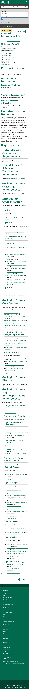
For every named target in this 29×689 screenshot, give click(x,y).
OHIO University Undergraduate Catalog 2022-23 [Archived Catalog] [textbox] (14, 6)
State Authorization (7, 666)
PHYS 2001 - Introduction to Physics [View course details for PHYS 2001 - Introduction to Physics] (15, 474)
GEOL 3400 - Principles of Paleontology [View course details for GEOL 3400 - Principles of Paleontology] (14, 344)
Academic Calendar (7, 612)
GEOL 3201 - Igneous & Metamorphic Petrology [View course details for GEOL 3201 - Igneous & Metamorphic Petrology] (15, 316)
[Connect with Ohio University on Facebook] (4, 676)
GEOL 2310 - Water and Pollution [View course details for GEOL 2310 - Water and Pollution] (14, 279)
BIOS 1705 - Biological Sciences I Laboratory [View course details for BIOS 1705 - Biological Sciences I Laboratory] (17, 548)
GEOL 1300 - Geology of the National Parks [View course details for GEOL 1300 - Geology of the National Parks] (17, 247)
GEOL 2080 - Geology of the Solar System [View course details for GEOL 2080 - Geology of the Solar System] (17, 261)
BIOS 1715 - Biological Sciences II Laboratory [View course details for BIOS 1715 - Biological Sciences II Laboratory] (17, 557)
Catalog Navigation (7, 26)
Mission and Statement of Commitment (18, 663)
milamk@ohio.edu (5, 64)
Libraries (5, 616)
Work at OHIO (6, 619)
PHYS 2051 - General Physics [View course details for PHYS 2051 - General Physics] (14, 490)
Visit (4, 602)
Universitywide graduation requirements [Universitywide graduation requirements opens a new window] (11, 161)
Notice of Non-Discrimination (9, 665)
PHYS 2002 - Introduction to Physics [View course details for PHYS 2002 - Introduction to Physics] (15, 478)
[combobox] (14, 7)
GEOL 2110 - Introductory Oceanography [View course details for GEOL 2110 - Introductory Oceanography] (16, 265)
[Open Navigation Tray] (26, 2)
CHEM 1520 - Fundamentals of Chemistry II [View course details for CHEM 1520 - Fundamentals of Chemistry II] (17, 453)
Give (4, 595)
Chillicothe (5, 629)
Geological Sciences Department (9, 48)
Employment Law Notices (14, 661)
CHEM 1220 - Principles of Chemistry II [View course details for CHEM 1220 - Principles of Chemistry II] (16, 435)
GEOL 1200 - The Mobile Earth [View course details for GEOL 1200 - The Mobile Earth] (14, 244)
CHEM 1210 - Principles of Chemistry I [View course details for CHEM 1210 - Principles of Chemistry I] (15, 432)
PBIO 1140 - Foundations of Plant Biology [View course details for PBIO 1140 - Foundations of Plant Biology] (16, 565)
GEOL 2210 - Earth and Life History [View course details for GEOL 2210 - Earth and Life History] (15, 275)
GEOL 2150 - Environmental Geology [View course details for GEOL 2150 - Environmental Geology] (15, 268)
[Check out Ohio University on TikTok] (13, 676)
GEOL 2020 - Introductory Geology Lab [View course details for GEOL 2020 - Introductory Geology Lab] (14, 232)
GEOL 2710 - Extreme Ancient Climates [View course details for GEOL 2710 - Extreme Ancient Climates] (16, 282)
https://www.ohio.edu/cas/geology (9, 57)
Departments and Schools (13, 41)
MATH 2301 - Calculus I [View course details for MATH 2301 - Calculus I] (10, 413)
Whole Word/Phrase (7, 19)
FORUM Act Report (7, 663)
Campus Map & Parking (8, 604)
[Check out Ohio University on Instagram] (5, 676)
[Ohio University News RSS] (15, 676)
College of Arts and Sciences (8, 47)
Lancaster (5, 633)
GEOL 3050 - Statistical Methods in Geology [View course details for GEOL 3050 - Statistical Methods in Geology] (15, 358)
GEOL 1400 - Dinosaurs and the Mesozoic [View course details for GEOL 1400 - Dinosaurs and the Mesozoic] (16, 254)
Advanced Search (5, 22)
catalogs (9, 685)
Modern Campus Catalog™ (17, 687)
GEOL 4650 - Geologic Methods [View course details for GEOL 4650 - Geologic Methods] (12, 329)
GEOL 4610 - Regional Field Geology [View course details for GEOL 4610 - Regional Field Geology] (13, 325)
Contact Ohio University (8, 653)
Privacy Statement (18, 665)
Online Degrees (6, 599)
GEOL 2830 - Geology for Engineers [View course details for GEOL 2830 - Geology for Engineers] (14, 295)
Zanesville (5, 638)
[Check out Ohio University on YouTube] (9, 676)
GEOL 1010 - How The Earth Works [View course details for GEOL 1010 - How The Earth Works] (13, 218)
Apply (4, 593)
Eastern (5, 631)
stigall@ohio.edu (5, 61)
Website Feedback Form (8, 621)
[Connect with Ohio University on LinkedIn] (7, 676)
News (4, 614)
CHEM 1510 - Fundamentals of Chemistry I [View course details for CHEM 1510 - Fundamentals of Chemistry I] (17, 450)
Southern (5, 636)
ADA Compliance (6, 661)
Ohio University (8, 672)
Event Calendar (6, 610)
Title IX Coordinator (15, 666)
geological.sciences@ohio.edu (8, 55)
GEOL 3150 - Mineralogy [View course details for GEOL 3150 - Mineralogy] (10, 315)
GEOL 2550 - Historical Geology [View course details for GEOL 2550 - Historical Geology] (12, 313)
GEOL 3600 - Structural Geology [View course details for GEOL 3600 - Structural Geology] (12, 323)
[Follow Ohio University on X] (11, 676)
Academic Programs (7, 597)
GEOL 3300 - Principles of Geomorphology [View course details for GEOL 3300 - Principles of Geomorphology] (15, 340)
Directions (7, 651)
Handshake (8, 138)
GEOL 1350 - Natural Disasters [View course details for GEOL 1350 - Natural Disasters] (14, 251)
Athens (4, 627)
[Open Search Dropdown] (22, 2)
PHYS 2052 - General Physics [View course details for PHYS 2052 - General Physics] (14, 506)
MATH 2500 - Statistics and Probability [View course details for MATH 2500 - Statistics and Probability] (14, 361)
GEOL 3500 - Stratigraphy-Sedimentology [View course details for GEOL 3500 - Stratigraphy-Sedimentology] (14, 320)
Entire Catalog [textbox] (4, 13)
